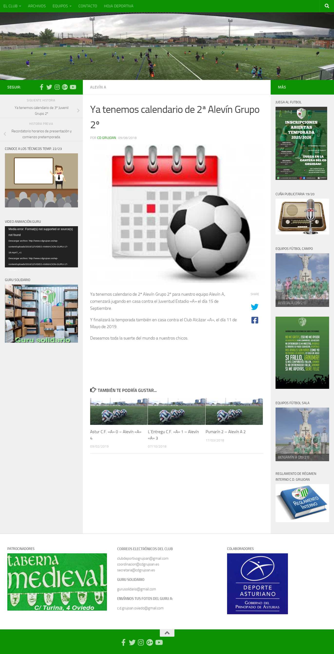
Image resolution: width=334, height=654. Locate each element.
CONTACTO (87, 6)
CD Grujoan (106, 138)
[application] (41, 246)
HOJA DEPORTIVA (119, 6)
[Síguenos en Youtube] (73, 87)
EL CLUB (10, 6)
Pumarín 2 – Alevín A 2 (226, 431)
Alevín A (98, 87)
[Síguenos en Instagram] (57, 87)
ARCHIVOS (37, 6)
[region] (302, 280)
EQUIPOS (60, 6)
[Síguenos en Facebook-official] (41, 87)
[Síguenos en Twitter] (49, 87)
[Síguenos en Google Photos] (65, 87)
